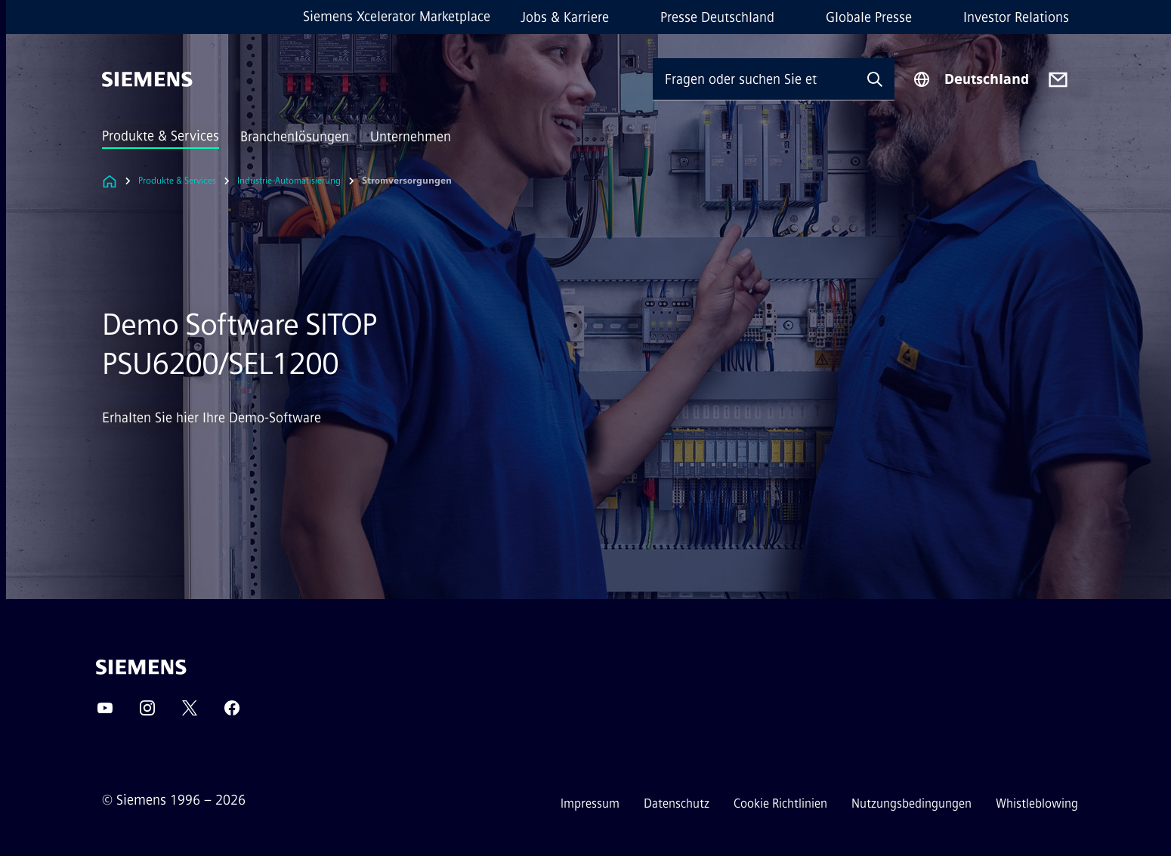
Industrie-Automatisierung (289, 180)
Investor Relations (1016, 17)
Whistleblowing (1037, 803)
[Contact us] (1058, 80)
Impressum (590, 803)
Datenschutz (676, 803)
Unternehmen (410, 136)
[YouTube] (105, 712)
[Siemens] (147, 79)
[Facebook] (232, 712)
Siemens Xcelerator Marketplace (396, 16)
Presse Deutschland (717, 17)
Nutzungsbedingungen (911, 803)
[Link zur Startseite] (109, 181)
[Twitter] (190, 712)
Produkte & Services (160, 136)
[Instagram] (147, 712)
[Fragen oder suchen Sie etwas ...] (754, 79)
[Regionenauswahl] (971, 79)
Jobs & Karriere (565, 17)
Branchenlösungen (294, 136)
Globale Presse (869, 17)
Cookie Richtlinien (780, 803)
